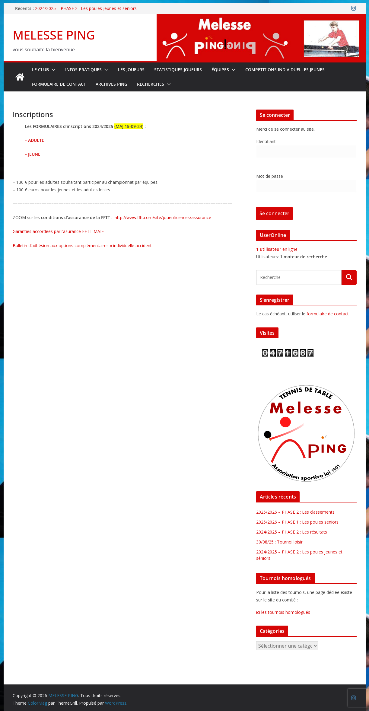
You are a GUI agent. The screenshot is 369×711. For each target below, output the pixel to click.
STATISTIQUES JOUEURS (178, 69)
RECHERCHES (150, 84)
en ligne (276, 249)
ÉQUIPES (220, 69)
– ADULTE (34, 140)
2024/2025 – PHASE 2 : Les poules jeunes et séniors (86, 8)
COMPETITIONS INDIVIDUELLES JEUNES (285, 69)
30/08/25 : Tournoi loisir (279, 542)
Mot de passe (269, 176)
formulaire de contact (328, 314)
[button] (52, 69)
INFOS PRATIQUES (83, 69)
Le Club (40, 69)
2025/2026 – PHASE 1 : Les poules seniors (297, 522)
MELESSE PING (54, 35)
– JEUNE (32, 154)
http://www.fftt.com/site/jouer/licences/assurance (163, 217)
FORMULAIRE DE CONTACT (59, 84)
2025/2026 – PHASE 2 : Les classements (295, 512)
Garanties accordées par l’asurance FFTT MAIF (58, 231)
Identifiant (266, 141)
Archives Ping (111, 84)
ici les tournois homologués (283, 612)
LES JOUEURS (131, 69)
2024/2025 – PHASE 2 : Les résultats (291, 532)
